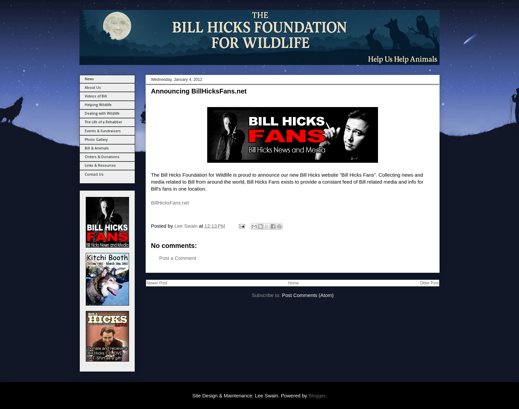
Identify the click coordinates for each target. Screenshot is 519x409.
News (89, 79)
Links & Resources (100, 165)
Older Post (429, 283)
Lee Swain (186, 226)
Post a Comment (177, 258)
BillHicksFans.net (170, 202)
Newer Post (157, 283)
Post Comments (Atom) (308, 295)
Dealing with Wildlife (102, 113)
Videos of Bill (96, 96)
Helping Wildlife (98, 105)
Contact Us (94, 174)
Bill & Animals (97, 148)
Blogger (316, 395)
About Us (93, 88)
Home (293, 283)
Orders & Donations (102, 157)
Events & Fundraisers (103, 131)
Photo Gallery (96, 140)
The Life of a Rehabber (103, 122)
